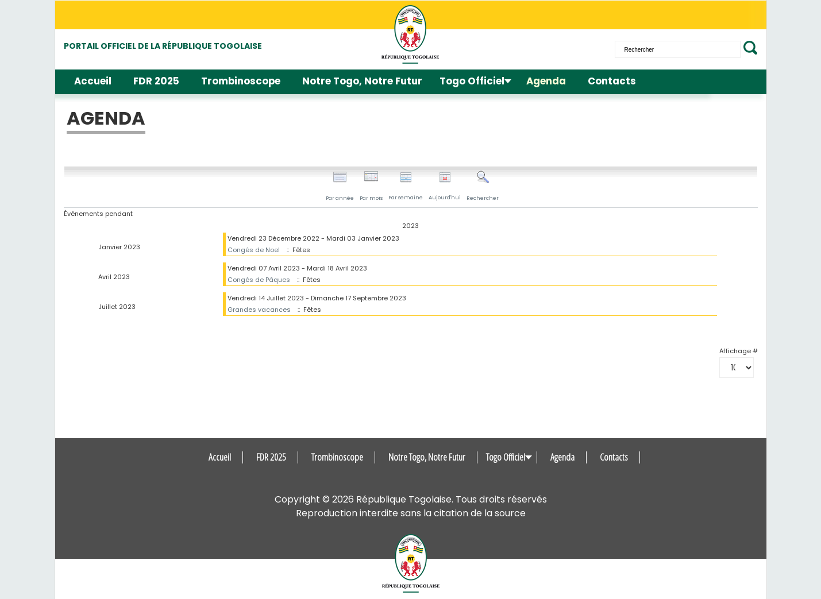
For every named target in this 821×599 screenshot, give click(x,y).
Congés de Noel (254, 249)
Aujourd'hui (445, 186)
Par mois (371, 186)
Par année (340, 186)
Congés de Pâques (259, 279)
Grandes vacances (259, 309)
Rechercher (483, 186)
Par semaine (405, 186)
